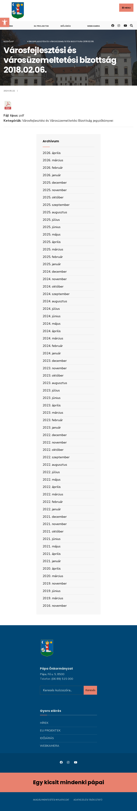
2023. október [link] (53, 375)
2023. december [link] (55, 361)
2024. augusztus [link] (55, 301)
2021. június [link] (51, 539)
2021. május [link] (51, 546)
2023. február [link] (53, 420)
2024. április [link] (52, 331)
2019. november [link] (55, 583)
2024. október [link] (53, 286)
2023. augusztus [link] (55, 383)
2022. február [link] (53, 502)
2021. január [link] (52, 561)
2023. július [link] (51, 390)
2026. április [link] (52, 153)
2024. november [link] (55, 279)
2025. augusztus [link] (55, 212)
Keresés (90, 690)
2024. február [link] (53, 346)
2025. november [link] (55, 190)
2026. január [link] (52, 175)
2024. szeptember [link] (56, 294)
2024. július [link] (51, 309)
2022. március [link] (53, 494)
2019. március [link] (53, 598)
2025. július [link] (51, 220)
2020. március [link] (53, 576)
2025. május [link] (51, 234)
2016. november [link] (55, 606)
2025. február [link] (53, 257)
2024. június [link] (51, 316)
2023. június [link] (51, 398)
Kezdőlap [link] (9, 41)
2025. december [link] (55, 182)
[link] (4, 22)
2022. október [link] (53, 450)
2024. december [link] (55, 271)
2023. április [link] (52, 405)
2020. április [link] (52, 568)
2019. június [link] (51, 591)
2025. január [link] (52, 264)
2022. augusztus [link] (55, 465)
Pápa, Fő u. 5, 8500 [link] (52, 674)
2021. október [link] (53, 531)
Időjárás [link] (65, 26)
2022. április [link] (52, 487)
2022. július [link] (51, 472)
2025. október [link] (53, 197)
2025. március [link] (53, 249)
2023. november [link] (55, 368)
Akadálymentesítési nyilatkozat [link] (51, 800)
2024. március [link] (53, 338)
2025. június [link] (51, 227)
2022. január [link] (52, 509)
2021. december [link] (55, 517)
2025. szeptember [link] (56, 205)
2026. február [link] (53, 168)
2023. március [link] (53, 412)
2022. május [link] (51, 479)
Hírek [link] (10, 26)
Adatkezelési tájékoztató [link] (87, 800)
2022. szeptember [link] (56, 457)
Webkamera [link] (93, 26)
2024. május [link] (51, 323)
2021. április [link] (52, 554)
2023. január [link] (52, 427)
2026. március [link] (53, 160)
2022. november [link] (55, 442)
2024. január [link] (52, 353)
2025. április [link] (52, 242)
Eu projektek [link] (41, 26)
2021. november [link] (55, 524)
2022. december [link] (55, 435)
